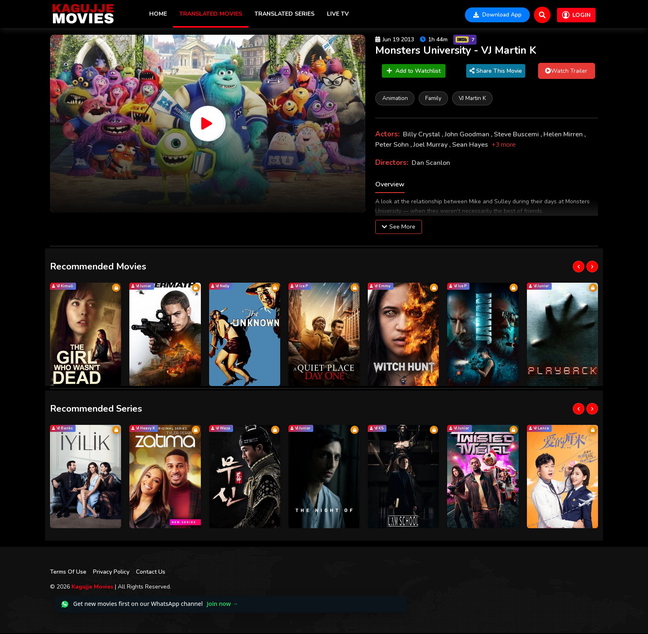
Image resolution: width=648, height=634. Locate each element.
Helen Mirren (563, 135)
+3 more (504, 145)
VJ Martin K (474, 98)
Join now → (222, 604)
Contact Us (150, 573)
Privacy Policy (111, 573)
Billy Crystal (422, 135)
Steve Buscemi (517, 135)
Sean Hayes (471, 145)
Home (158, 14)
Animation (395, 98)
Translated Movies (210, 14)
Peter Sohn (392, 145)
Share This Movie (494, 71)
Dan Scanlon (431, 163)
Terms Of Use (68, 573)
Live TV (338, 14)
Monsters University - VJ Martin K (458, 51)
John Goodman (468, 135)
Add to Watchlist (414, 71)
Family (434, 98)
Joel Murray (431, 145)
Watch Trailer (564, 71)
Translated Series (284, 14)
